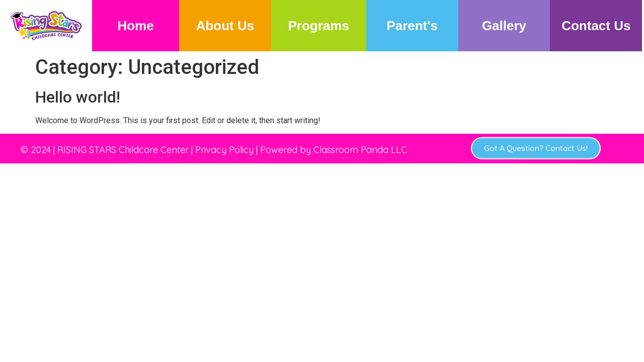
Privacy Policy (224, 144)
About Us (225, 25)
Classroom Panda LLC (360, 144)
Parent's (412, 25)
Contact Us (595, 25)
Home (135, 25)
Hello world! (77, 97)
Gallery (504, 25)
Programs (318, 25)
